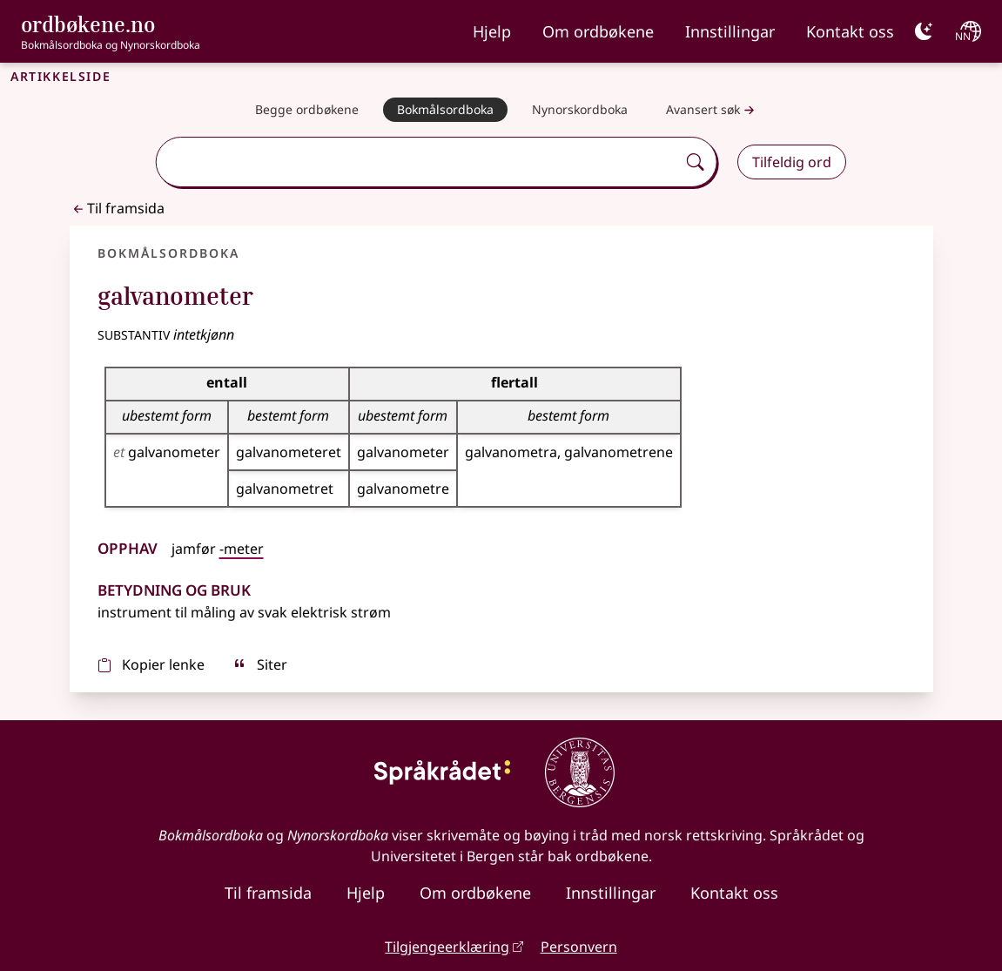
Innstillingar (730, 31)
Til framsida (117, 208)
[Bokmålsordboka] (445, 110)
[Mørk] (923, 31)
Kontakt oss (850, 31)
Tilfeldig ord (791, 162)
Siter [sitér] (259, 664)
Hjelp (492, 31)
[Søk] (694, 162)
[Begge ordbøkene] (307, 110)
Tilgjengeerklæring (447, 946)
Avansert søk (712, 110)
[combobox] (418, 162)
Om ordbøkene (598, 31)
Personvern (579, 946)
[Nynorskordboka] (580, 110)
